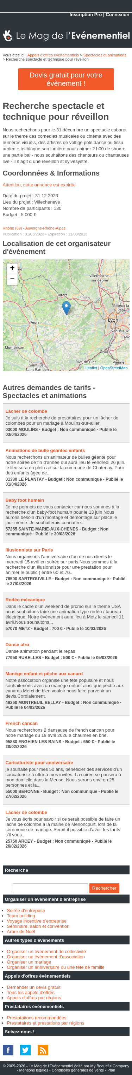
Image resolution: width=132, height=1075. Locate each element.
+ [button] (12, 268)
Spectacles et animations (104, 55)
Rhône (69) (12, 228)
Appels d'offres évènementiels (53, 55)
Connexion (117, 14)
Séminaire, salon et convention (38, 926)
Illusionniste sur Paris (29, 550)
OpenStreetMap (114, 368)
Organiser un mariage (29, 962)
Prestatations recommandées (37, 1017)
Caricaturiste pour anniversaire (39, 762)
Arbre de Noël (21, 931)
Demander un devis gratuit (34, 987)
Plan (111, 1070)
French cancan (22, 723)
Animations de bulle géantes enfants (45, 450)
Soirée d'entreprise (26, 910)
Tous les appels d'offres (31, 992)
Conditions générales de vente (78, 1070)
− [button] (12, 279)
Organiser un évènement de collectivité (46, 951)
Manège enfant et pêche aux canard (44, 673)
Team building (21, 915)
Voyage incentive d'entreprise (37, 921)
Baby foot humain (25, 500)
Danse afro (17, 644)
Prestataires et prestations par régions (45, 1023)
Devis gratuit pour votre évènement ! (66, 79)
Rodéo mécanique (25, 599)
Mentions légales (33, 1070)
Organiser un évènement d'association (46, 956)
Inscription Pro (86, 14)
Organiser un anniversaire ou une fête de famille (56, 967)
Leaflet (91, 368)
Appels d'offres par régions (34, 997)
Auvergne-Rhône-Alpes (45, 228)
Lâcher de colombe (26, 411)
